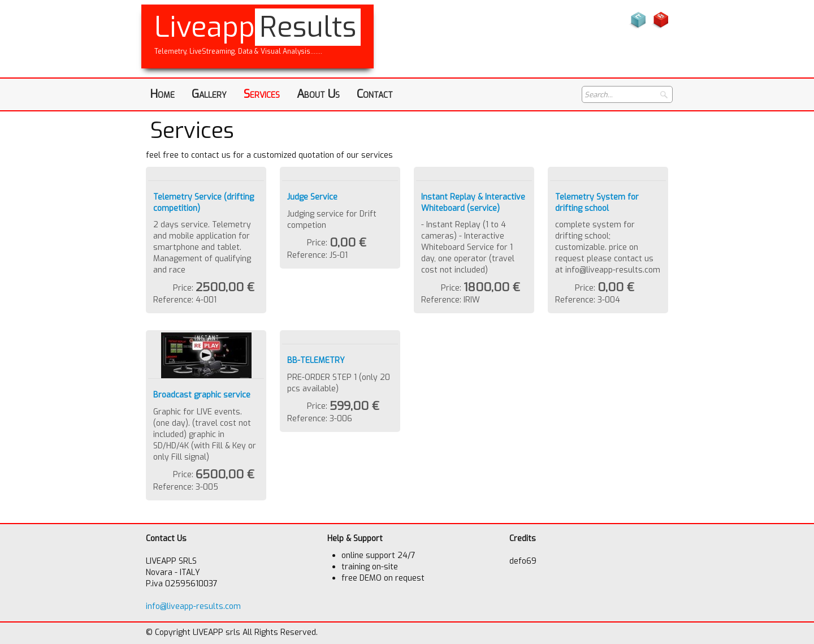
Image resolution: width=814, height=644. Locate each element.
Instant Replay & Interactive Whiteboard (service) (473, 203)
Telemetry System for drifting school (597, 203)
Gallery (209, 94)
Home (162, 94)
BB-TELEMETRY (316, 360)
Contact (375, 94)
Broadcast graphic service (201, 395)
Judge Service (312, 197)
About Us (318, 94)
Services (262, 94)
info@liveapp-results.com (193, 606)
